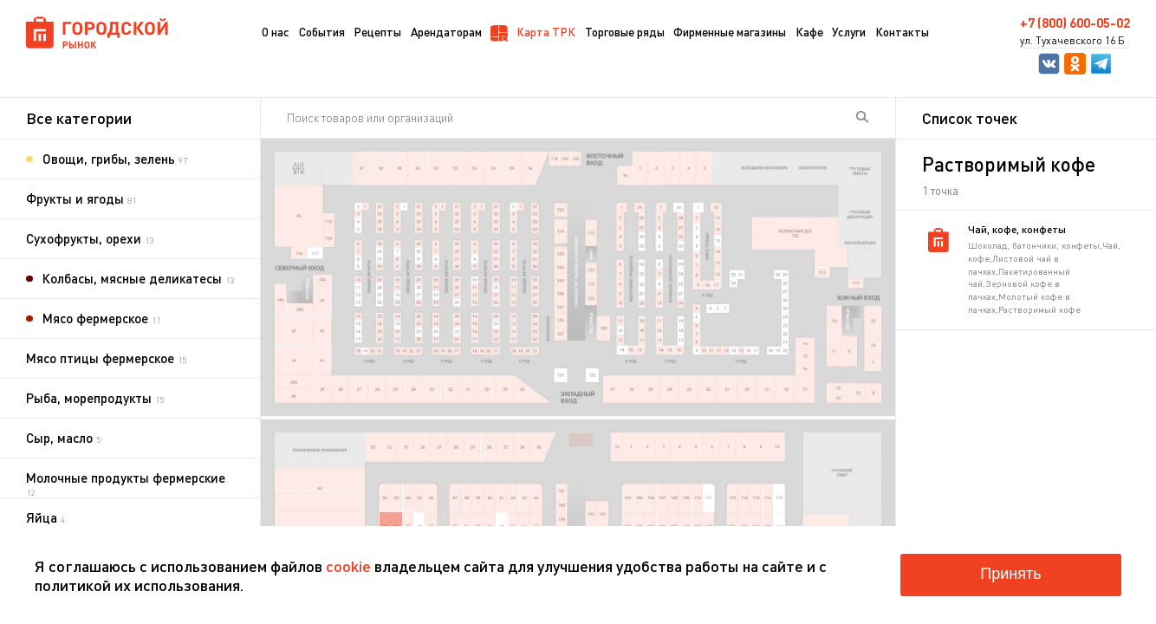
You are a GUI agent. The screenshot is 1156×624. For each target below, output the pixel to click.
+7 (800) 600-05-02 (1075, 22)
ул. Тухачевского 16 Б (1072, 41)
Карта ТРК (532, 33)
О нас (275, 31)
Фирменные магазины (729, 31)
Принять (1010, 573)
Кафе (809, 31)
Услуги (849, 31)
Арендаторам (446, 31)
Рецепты (377, 31)
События (322, 31)
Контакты (902, 31)
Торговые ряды (625, 31)
